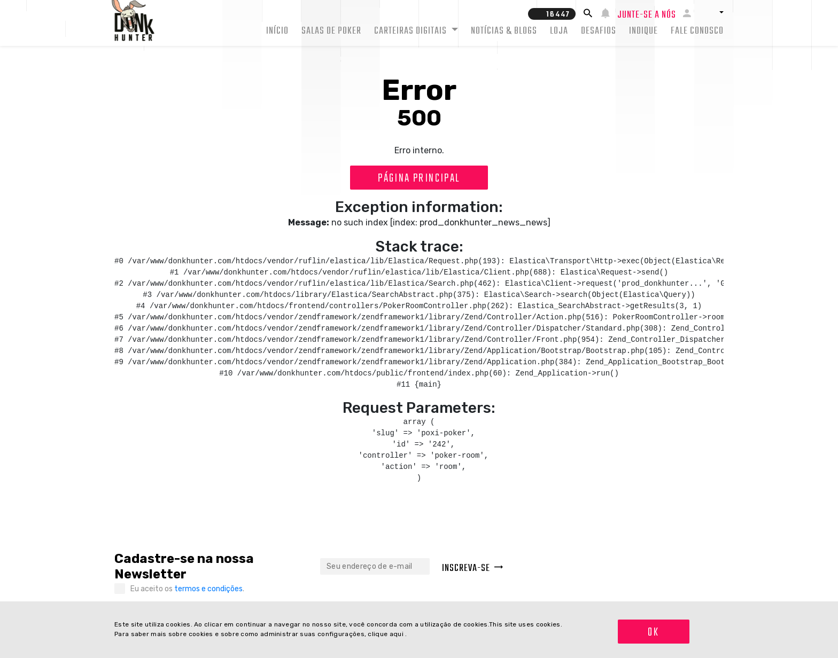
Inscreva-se (472, 568)
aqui (398, 634)
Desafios (598, 31)
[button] (711, 12)
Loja (559, 31)
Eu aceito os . (187, 588)
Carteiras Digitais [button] (411, 31)
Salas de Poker (331, 31)
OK (653, 632)
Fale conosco (697, 31)
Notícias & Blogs (504, 31)
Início (277, 31)
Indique (643, 31)
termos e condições (208, 588)
